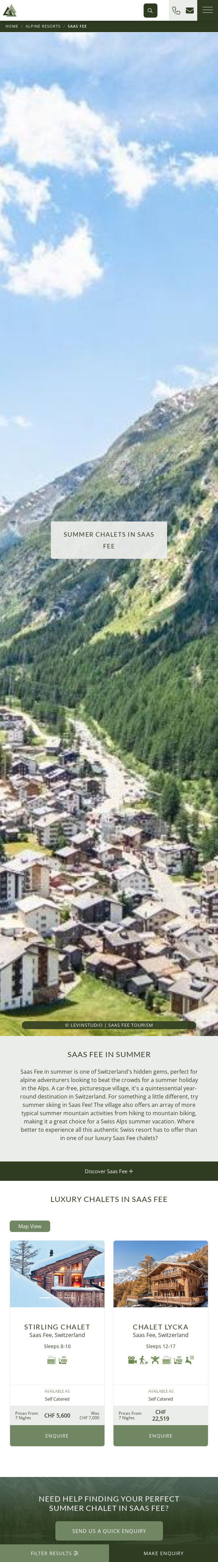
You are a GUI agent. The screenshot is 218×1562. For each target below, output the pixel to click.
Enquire (57, 1435)
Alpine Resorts (43, 26)
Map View (30, 1226)
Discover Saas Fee (109, 1171)
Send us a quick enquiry (109, 1530)
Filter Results (55, 1553)
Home (12, 26)
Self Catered (57, 1399)
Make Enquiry (164, 1553)
